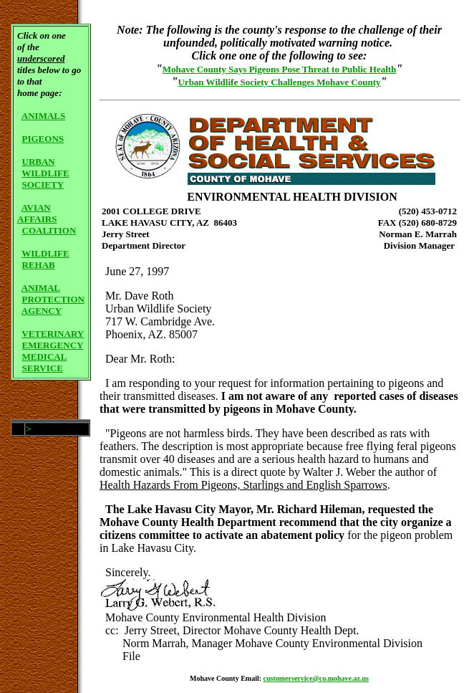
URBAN (38, 161)
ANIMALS (43, 115)
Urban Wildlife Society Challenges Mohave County (279, 82)
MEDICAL (44, 356)
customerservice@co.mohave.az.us (316, 678)
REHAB (38, 264)
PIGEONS (43, 138)
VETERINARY (52, 333)
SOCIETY (43, 184)
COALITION (49, 230)
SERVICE (42, 368)
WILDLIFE (45, 173)
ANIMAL (40, 287)
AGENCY (41, 310)
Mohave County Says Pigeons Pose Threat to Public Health (280, 69)
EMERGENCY (53, 345)
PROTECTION (53, 299)
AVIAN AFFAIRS (37, 213)
